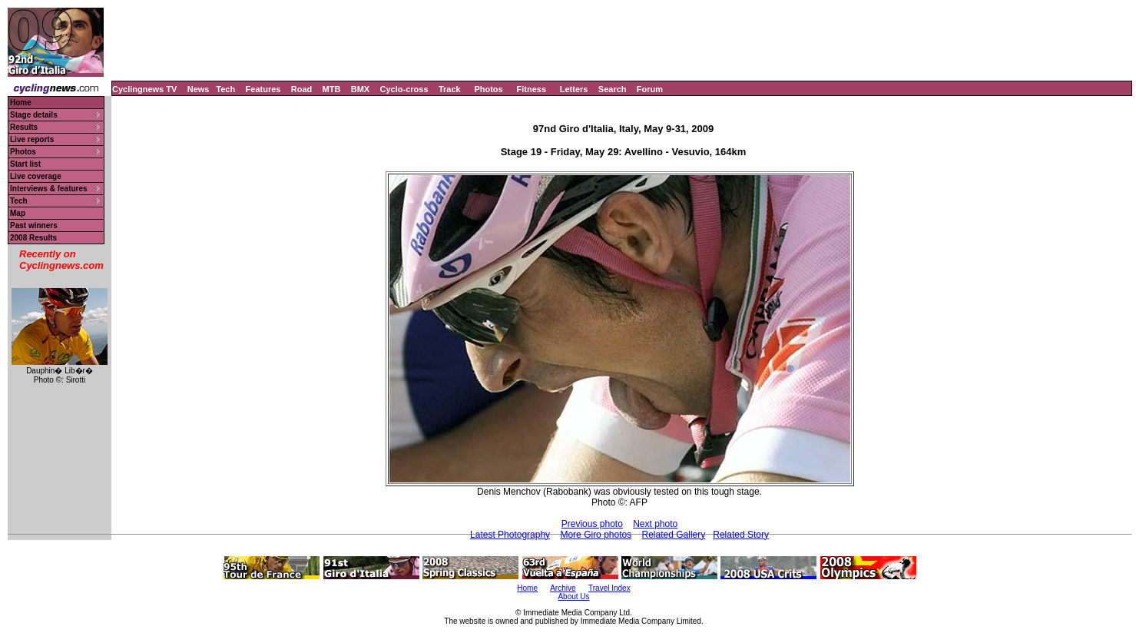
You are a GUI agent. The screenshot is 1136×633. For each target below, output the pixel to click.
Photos (488, 89)
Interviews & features (49, 188)
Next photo (655, 524)
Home (20, 102)
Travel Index (609, 588)
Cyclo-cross (404, 89)
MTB (332, 89)
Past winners (34, 225)
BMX (360, 89)
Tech (225, 89)
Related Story (741, 534)
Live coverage (35, 176)
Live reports (32, 139)
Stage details (34, 115)
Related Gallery (674, 534)
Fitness (531, 89)
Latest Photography (510, 534)
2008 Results (33, 238)
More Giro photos (595, 534)
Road (302, 89)
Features (263, 89)
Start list (25, 164)
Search (612, 89)
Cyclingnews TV (144, 89)
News (198, 89)
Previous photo (592, 524)
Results (24, 127)
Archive (562, 588)
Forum (650, 89)
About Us (573, 596)
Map (17, 213)
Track (450, 89)
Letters (574, 89)
